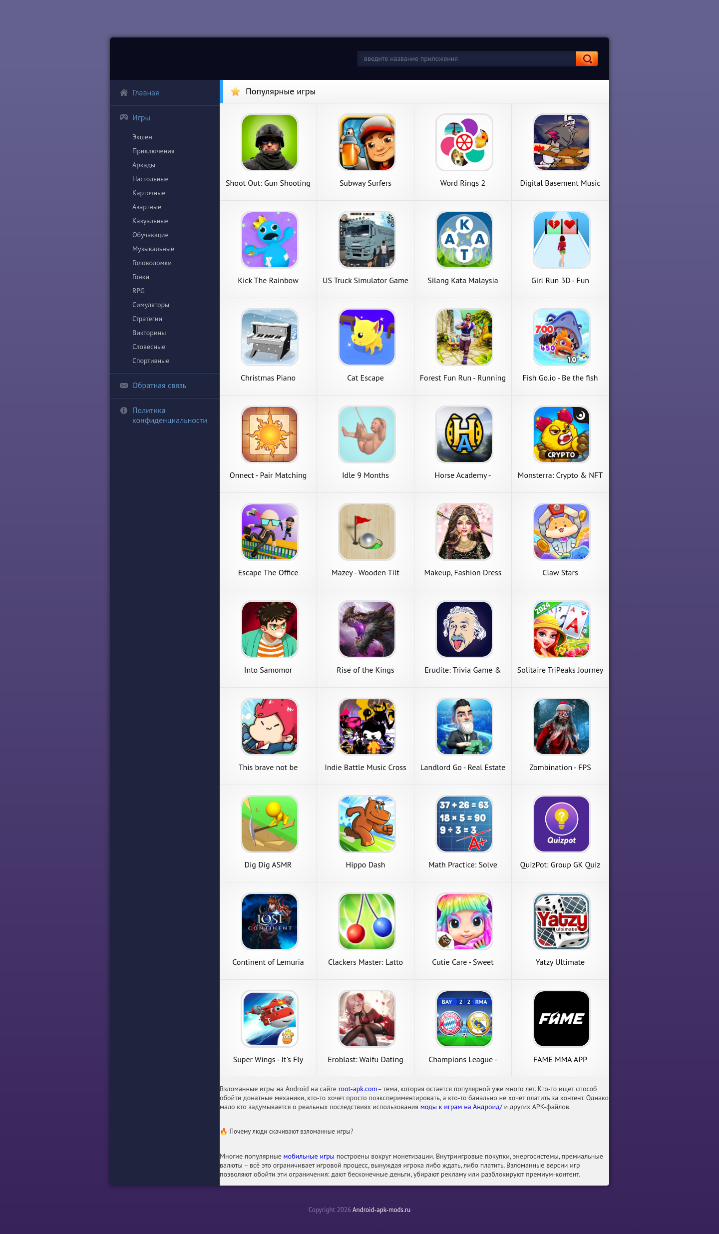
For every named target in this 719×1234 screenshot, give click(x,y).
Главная (139, 92)
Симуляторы (150, 304)
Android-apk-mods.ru (381, 1210)
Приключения (153, 150)
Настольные (150, 178)
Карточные (148, 192)
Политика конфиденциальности (163, 415)
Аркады (143, 164)
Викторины (149, 332)
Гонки (140, 276)
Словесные (148, 346)
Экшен (142, 136)
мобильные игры (309, 1156)
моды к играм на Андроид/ (461, 1106)
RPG (138, 290)
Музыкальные (153, 248)
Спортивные (150, 360)
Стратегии (147, 318)
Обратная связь (152, 385)
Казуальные (150, 220)
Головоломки (152, 262)
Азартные (146, 206)
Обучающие (150, 234)
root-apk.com (358, 1088)
